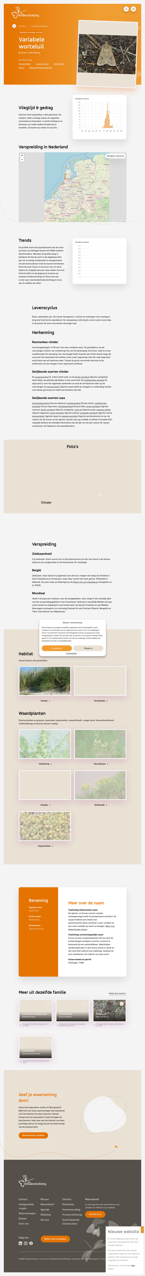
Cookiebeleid (71, 653)
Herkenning (59, 64)
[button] (22, 156)
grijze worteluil (93, 406)
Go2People (66, 1259)
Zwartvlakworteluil (41, 403)
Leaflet (110, 221)
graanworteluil (74, 403)
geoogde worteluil (88, 413)
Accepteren (57, 648)
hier (133, 1265)
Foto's (21, 68)
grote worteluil (57, 413)
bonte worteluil (82, 377)
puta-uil (78, 410)
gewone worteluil (70, 416)
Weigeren (88, 648)
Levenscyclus (42, 64)
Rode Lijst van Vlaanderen (85, 582)
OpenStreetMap (117, 221)
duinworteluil (53, 387)
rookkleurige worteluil (94, 380)
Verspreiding (25, 64)
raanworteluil (42, 377)
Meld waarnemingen (55, 1239)
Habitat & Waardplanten (40, 68)
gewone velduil (103, 410)
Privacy (104, 1259)
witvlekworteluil (65, 406)
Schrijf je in (95, 1214)
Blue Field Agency (92, 1259)
